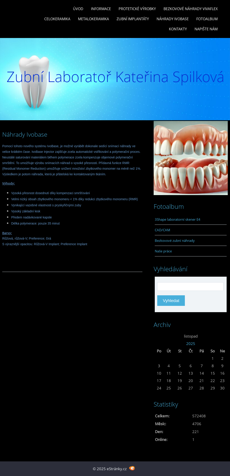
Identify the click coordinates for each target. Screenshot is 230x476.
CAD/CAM (162, 230)
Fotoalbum (207, 18)
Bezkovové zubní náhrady (175, 240)
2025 (190, 343)
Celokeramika (57, 18)
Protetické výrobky (137, 8)
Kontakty (178, 29)
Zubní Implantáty (133, 18)
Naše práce (163, 251)
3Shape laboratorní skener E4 (177, 219)
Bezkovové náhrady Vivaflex (191, 8)
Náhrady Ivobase (173, 18)
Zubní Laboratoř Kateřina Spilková (115, 76)
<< (159, 336)
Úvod (78, 8)
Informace (101, 8)
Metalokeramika (93, 18)
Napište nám (206, 29)
